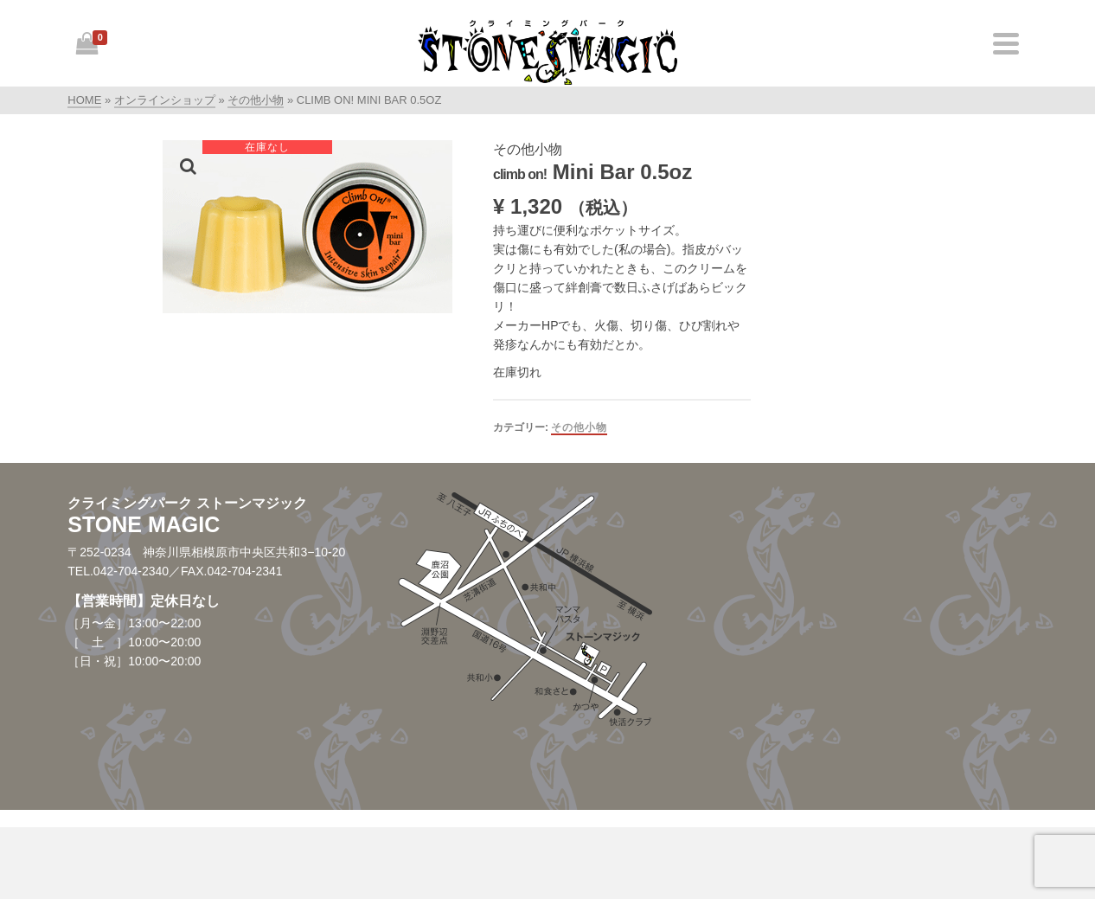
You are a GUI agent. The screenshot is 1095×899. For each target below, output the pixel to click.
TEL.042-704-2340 (118, 571)
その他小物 (579, 427)
